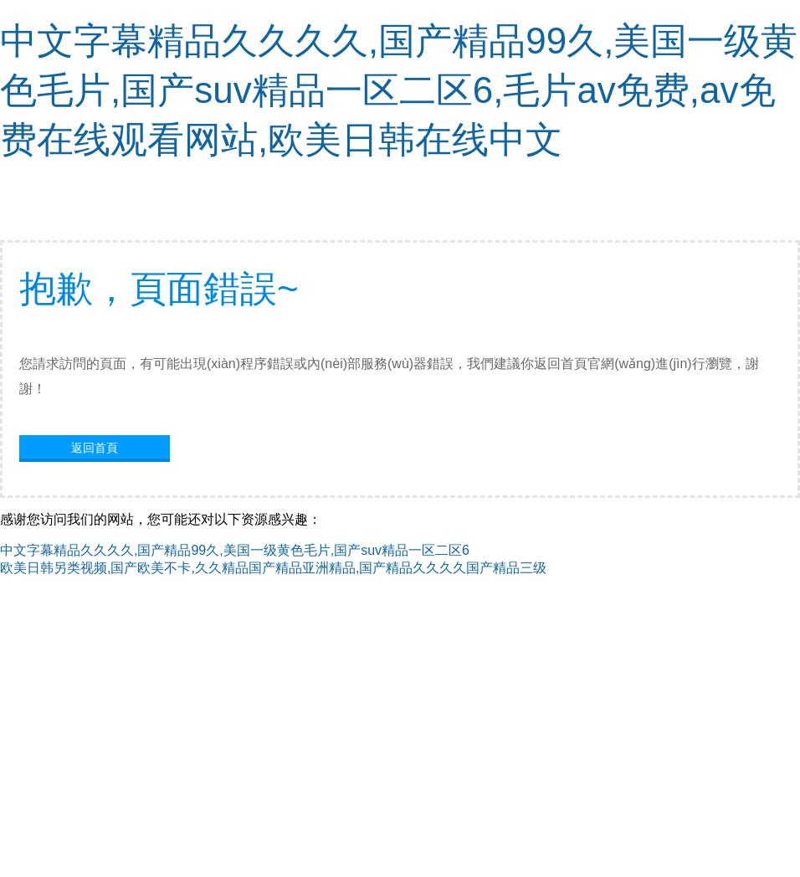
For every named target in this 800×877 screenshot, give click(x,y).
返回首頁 (94, 447)
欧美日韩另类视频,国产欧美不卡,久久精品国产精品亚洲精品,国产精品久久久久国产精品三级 (273, 568)
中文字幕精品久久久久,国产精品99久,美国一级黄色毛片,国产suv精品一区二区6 (234, 550)
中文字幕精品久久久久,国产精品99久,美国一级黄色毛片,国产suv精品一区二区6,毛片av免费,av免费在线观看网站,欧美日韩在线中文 (398, 90)
